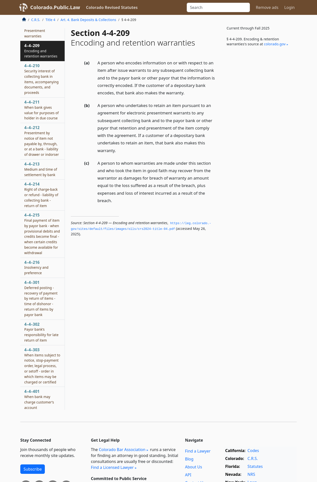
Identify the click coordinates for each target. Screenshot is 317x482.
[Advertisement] (259, 132)
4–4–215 (42, 233)
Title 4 (50, 19)
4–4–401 (39, 399)
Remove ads (267, 7)
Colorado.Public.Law (55, 7)
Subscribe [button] (33, 469)
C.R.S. (35, 19)
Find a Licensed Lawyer (112, 467)
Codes (253, 450)
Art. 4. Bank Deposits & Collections (88, 19)
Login (289, 7)
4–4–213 (40, 169)
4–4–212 (41, 141)
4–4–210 (41, 79)
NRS (251, 474)
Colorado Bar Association (122, 449)
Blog (189, 459)
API (188, 475)
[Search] (218, 7)
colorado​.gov (275, 44)
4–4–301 (40, 298)
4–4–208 (34, 30)
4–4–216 (36, 267)
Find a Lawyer (198, 451)
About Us (193, 467)
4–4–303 (42, 365)
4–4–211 (41, 109)
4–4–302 (41, 332)
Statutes (255, 466)
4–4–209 (40, 51)
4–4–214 (41, 194)
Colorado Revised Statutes (111, 7)
